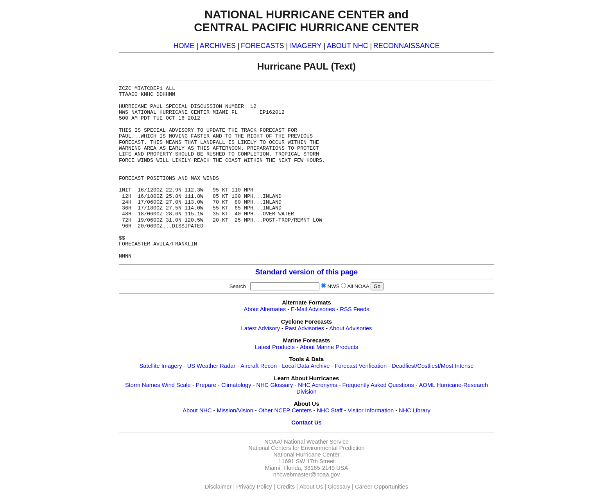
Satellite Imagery (160, 366)
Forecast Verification (361, 366)
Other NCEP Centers (285, 410)
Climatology (236, 385)
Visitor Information (371, 410)
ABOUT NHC (347, 46)
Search (239, 286)
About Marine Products (329, 347)
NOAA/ (273, 442)
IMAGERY (305, 46)
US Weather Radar (211, 366)
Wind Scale (176, 385)
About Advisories (350, 328)
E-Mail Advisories (313, 309)
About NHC (197, 410)
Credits (286, 486)
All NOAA (358, 286)
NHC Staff (329, 410)
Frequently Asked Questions (378, 385)
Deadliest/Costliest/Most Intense (432, 366)
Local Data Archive (306, 366)
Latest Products (275, 347)
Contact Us (306, 422)
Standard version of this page (306, 272)
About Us (311, 486)
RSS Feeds (354, 309)
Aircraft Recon (258, 366)
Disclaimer (218, 486)
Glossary (339, 486)
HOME (183, 46)
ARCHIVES (218, 46)
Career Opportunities (381, 486)
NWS (333, 286)
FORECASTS (262, 46)
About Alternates (265, 309)
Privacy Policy (254, 486)
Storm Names (142, 385)
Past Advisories (304, 328)
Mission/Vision (235, 410)
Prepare (206, 385)
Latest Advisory (260, 328)
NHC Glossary (274, 385)
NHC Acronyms (317, 385)
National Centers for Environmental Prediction (306, 448)
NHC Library (414, 410)
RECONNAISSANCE (406, 46)
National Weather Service (316, 442)
